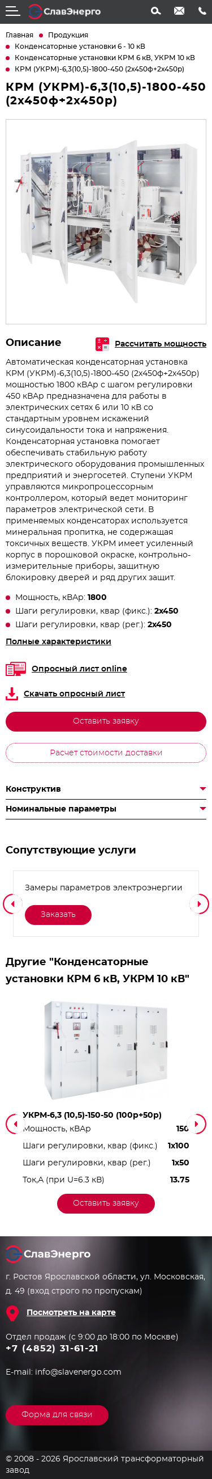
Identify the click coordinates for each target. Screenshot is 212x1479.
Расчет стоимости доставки (106, 753)
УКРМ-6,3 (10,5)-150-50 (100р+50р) (92, 1115)
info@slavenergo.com (179, 11)
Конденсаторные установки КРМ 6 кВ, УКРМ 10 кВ (105, 57)
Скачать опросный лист (65, 693)
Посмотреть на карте (71, 1313)
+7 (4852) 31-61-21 (202, 11)
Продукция (68, 35)
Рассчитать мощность (151, 344)
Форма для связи (57, 1415)
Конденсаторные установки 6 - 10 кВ (80, 46)
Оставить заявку (106, 721)
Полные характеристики (58, 642)
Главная (19, 35)
